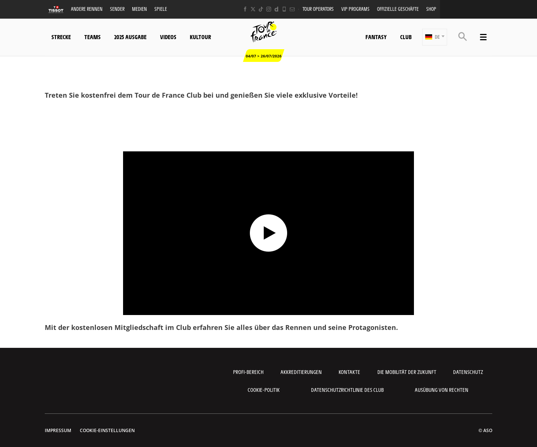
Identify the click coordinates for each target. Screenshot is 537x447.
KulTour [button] (200, 36)
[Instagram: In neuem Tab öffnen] (269, 9)
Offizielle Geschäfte (398, 9)
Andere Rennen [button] (87, 9)
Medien (139, 9)
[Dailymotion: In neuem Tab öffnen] (276, 9)
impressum (58, 430)
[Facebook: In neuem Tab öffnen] (245, 9)
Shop (431, 9)
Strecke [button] (61, 36)
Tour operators (318, 9)
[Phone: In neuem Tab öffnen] (284, 9)
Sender (117, 9)
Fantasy (376, 36)
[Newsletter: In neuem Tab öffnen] (292, 9)
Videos (168, 36)
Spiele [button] (160, 9)
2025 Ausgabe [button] (130, 36)
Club (406, 36)
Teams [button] (92, 36)
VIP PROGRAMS (355, 9)
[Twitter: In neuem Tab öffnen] (253, 9)
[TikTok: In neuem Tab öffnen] (261, 9)
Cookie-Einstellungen (107, 430)
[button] (434, 37)
